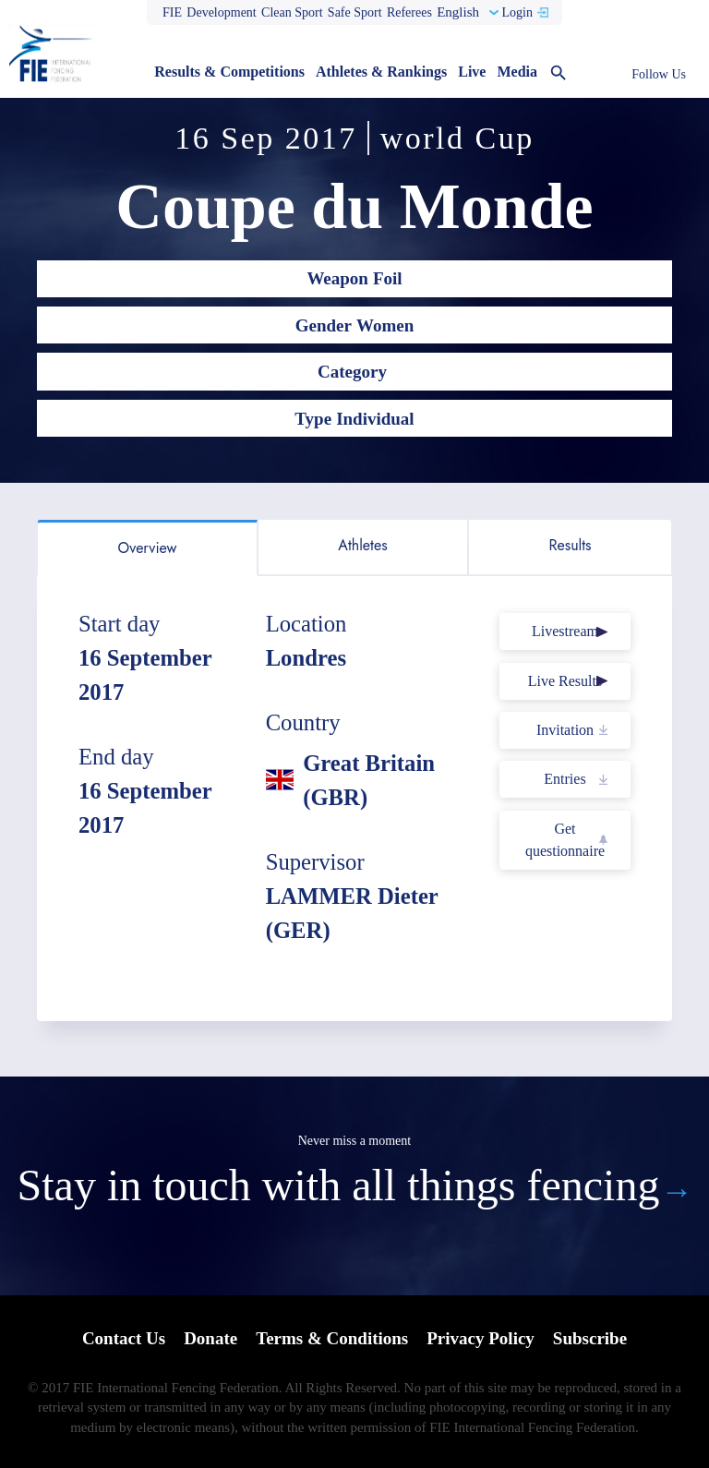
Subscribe (590, 1338)
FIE (172, 12)
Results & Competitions (229, 71)
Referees (409, 12)
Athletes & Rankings (381, 71)
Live (472, 71)
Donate (210, 1338)
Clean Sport (292, 12)
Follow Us (658, 74)
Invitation (565, 730)
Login (516, 12)
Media (517, 71)
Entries (564, 779)
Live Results (565, 681)
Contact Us (123, 1338)
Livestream (565, 631)
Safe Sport (355, 12)
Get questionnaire (565, 840)
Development (221, 12)
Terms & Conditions (332, 1338)
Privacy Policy (481, 1338)
